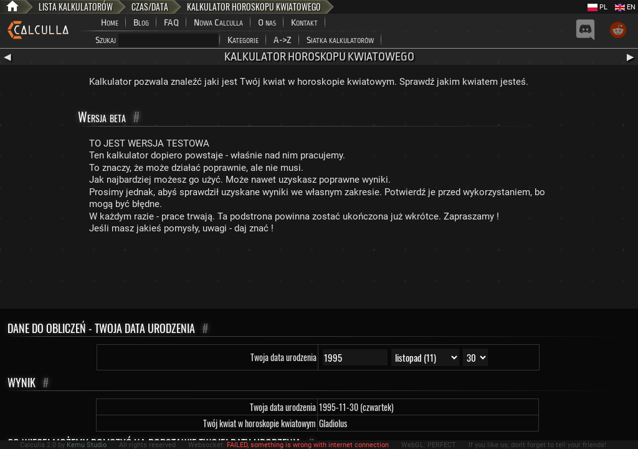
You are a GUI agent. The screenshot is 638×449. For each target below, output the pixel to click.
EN (625, 7)
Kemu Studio (87, 445)
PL (597, 7)
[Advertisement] (319, 274)
